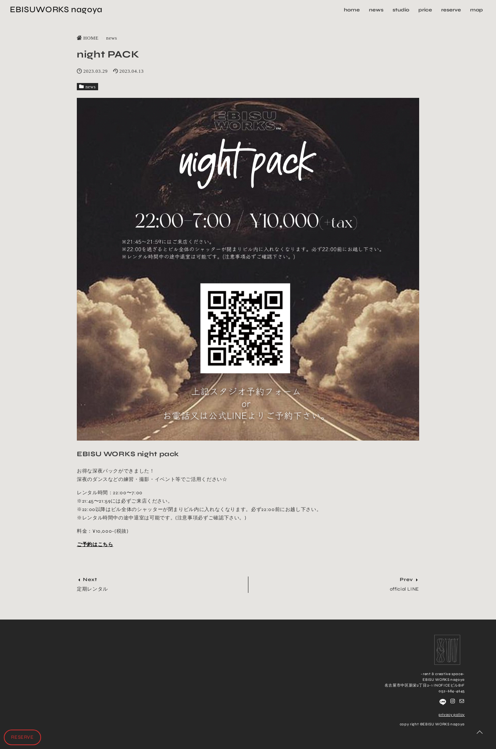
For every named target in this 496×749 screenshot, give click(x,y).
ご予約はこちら (95, 544)
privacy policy (452, 714)
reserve (450, 9)
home (351, 9)
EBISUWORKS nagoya (57, 9)
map (475, 9)
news (376, 9)
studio (400, 9)
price (424, 9)
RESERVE (22, 737)
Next (90, 580)
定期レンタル (92, 589)
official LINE (404, 589)
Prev (406, 580)
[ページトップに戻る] (479, 732)
